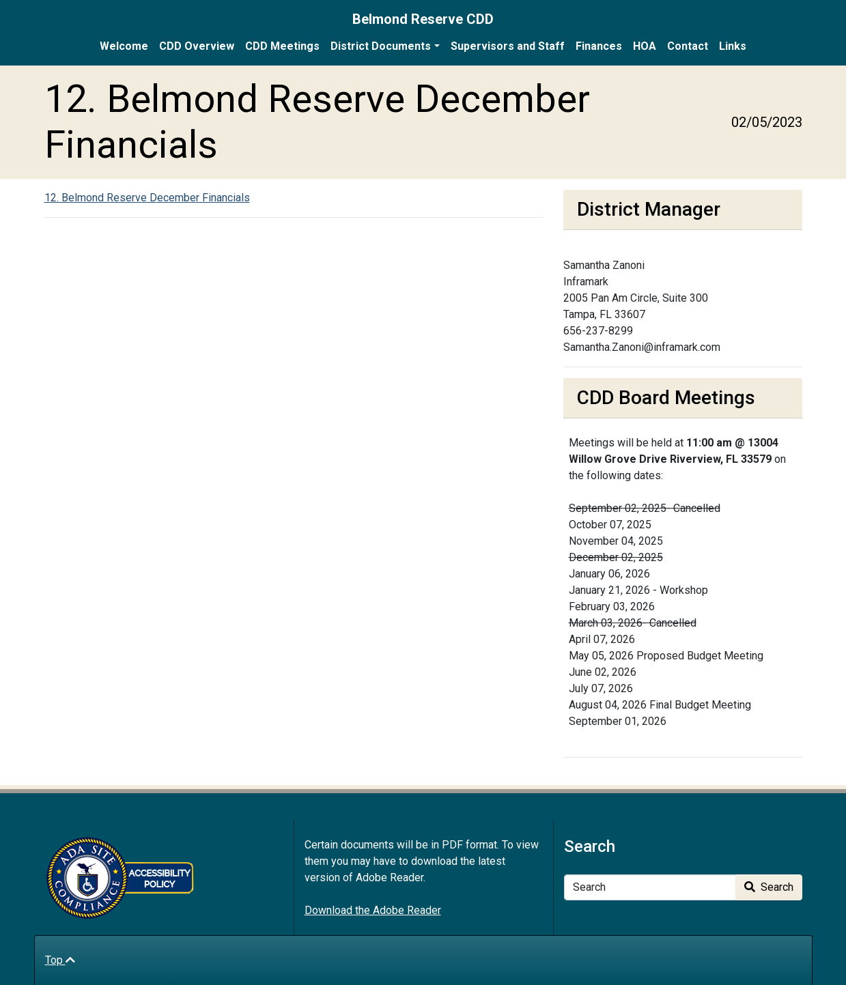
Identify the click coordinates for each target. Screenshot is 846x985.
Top (60, 960)
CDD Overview (196, 46)
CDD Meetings (282, 46)
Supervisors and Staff (508, 46)
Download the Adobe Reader (373, 910)
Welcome (124, 46)
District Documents (380, 46)
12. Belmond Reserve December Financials (147, 197)
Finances (599, 46)
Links (732, 46)
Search (768, 887)
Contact (687, 46)
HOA (644, 46)
